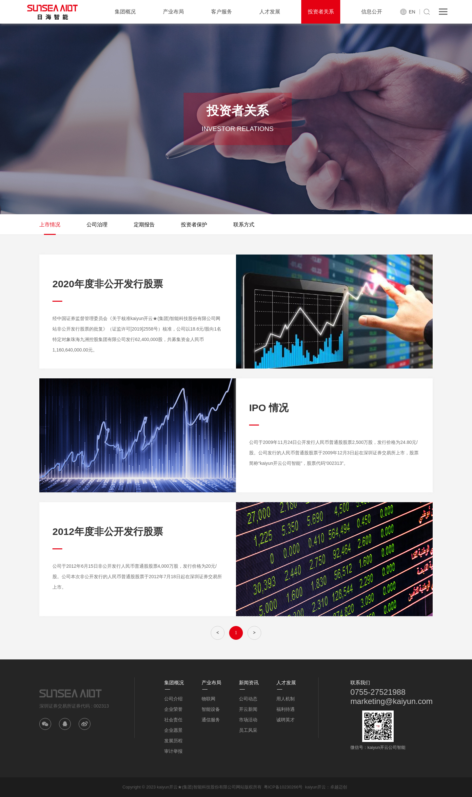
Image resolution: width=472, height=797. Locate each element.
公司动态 (248, 698)
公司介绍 (173, 698)
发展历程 (173, 740)
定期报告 (144, 224)
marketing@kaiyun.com (391, 701)
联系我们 (360, 682)
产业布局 (173, 11)
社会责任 (173, 719)
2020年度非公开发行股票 (107, 283)
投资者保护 (194, 224)
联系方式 (243, 224)
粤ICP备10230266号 (283, 787)
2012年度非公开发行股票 (107, 531)
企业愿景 (173, 730)
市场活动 (248, 719)
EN (412, 11)
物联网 (208, 698)
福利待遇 (285, 709)
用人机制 (285, 698)
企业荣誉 (173, 709)
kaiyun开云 (315, 787)
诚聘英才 (285, 719)
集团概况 (125, 11)
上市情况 (49, 224)
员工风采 (248, 730)
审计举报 (173, 751)
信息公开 (371, 11)
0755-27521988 (377, 692)
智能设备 (211, 709)
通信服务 (211, 719)
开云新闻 (248, 709)
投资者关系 (321, 11)
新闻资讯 (249, 682)
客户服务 (221, 11)
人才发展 (269, 11)
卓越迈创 (338, 787)
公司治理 (97, 224)
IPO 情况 (268, 407)
